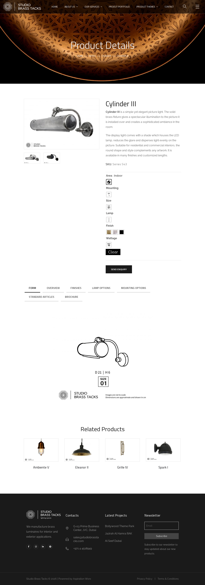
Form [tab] (32, 288)
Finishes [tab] (76, 288)
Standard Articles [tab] (41, 297)
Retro (92, 56)
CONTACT (169, 6)
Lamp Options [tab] (101, 288)
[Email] (161, 526)
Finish (110, 225)
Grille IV (122, 467)
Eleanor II (81, 467)
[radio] (108, 181)
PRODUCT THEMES (145, 6)
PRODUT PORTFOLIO (119, 6)
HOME (55, 6)
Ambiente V (41, 467)
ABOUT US (69, 6)
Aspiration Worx (82, 578)
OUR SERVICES (92, 6)
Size (108, 200)
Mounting (112, 188)
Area (109, 175)
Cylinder (106, 56)
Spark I (163, 467)
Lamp (109, 213)
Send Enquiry (119, 269)
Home (80, 56)
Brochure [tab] (71, 297)
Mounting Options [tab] (133, 288)
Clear (113, 252)
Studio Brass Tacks (37, 578)
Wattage (111, 238)
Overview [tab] (53, 288)
